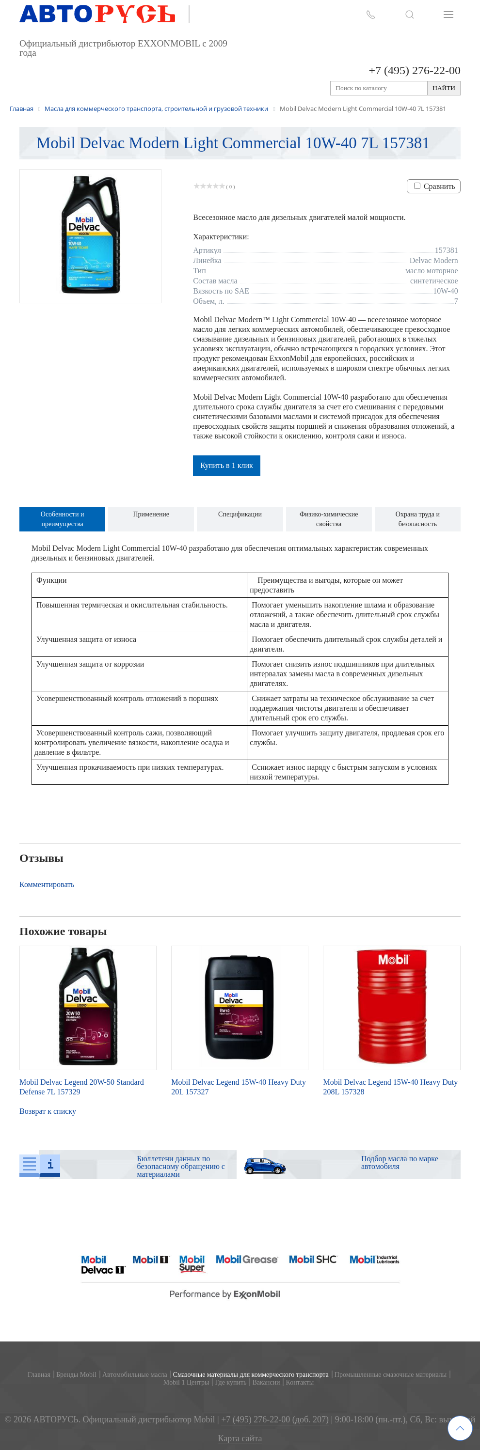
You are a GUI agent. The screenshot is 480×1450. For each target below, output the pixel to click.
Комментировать (46, 884)
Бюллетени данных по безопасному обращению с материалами (181, 1166)
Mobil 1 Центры (186, 1382)
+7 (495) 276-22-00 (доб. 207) (275, 1419)
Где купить (230, 1382)
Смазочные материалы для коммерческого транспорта (251, 1374)
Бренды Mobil (76, 1374)
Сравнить (439, 186)
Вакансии (266, 1382)
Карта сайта (240, 1438)
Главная (39, 1374)
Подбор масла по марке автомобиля (399, 1162)
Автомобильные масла (134, 1374)
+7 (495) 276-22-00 (414, 70)
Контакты (300, 1382)
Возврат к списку (47, 1111)
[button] (410, 14)
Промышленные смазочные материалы (391, 1374)
